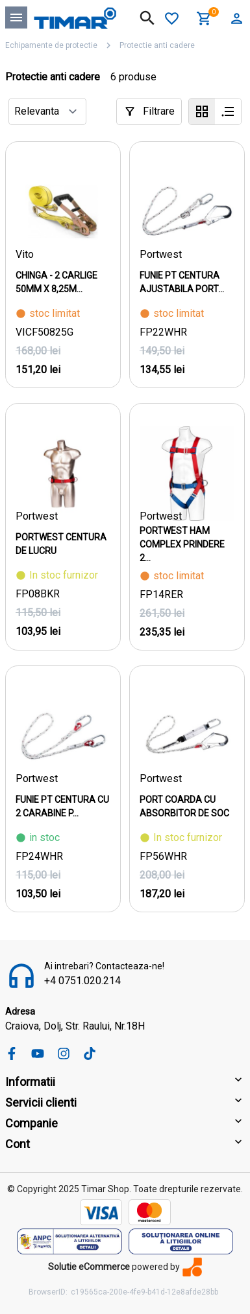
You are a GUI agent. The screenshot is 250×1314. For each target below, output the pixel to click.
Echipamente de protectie (51, 45)
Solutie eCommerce (89, 1267)
